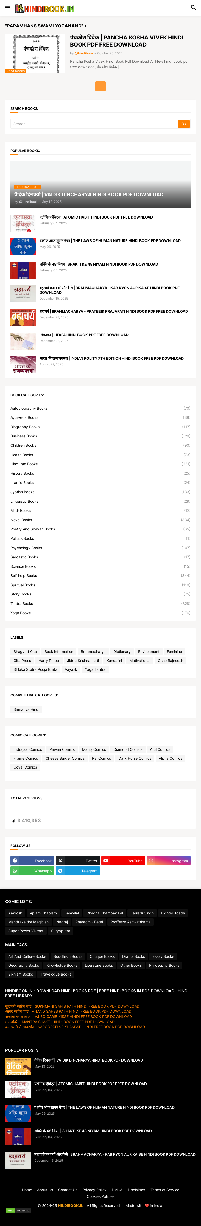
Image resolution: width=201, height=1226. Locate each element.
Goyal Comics (25, 767)
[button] (7, 7)
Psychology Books (100, 548)
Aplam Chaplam (43, 913)
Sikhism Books (20, 974)
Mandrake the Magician (28, 922)
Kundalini (114, 660)
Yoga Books (100, 613)
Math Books (100, 510)
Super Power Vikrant (25, 931)
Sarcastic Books (100, 557)
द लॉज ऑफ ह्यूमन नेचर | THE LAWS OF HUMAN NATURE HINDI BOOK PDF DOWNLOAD (110, 240)
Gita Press (22, 660)
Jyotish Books (100, 492)
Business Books (100, 436)
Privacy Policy (94, 1190)
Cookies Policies (100, 1196)
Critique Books (102, 956)
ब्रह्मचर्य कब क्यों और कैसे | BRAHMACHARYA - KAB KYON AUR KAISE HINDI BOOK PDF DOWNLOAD (110, 290)
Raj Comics (101, 758)
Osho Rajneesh (170, 660)
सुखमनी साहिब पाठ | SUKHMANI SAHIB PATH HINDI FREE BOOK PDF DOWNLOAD (72, 1006)
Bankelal (71, 913)
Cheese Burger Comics (65, 758)
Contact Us (67, 1190)
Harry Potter (48, 660)
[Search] (94, 124)
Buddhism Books (68, 956)
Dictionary (122, 651)
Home (27, 1190)
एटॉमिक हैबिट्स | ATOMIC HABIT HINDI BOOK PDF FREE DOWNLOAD (96, 217)
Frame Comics (26, 758)
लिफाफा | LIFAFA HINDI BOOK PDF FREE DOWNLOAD (84, 335)
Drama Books (133, 956)
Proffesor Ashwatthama (130, 922)
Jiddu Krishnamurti (83, 660)
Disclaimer (136, 1190)
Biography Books (100, 426)
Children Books (100, 445)
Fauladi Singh (142, 913)
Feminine (174, 651)
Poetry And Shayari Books (100, 529)
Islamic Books (100, 482)
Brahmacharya (93, 651)
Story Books (100, 594)
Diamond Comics (128, 749)
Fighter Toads (173, 913)
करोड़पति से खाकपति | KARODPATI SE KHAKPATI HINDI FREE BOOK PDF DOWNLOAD (75, 1026)
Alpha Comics (170, 758)
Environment (148, 651)
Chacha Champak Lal (104, 913)
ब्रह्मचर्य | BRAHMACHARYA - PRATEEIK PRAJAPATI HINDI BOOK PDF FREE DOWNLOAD (114, 311)
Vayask (71, 669)
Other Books (131, 965)
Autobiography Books (100, 408)
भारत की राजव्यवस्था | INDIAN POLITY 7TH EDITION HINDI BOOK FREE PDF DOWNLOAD (112, 358)
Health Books (100, 454)
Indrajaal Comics (28, 749)
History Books (100, 473)
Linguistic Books (100, 501)
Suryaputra (60, 931)
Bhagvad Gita (25, 651)
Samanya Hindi (26, 709)
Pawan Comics (62, 749)
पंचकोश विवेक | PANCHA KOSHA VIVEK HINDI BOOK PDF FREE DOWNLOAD (126, 41)
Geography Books (23, 965)
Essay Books (163, 956)
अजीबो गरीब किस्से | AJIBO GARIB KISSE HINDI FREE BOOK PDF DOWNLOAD (68, 1016)
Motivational (140, 660)
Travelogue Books (56, 974)
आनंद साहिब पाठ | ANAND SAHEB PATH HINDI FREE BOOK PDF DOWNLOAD (68, 1011)
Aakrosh (15, 913)
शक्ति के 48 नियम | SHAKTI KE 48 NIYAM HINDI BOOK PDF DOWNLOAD (99, 264)
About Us (45, 1190)
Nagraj (62, 922)
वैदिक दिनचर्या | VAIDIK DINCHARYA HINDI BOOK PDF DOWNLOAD (88, 1060)
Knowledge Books (62, 965)
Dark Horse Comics (135, 758)
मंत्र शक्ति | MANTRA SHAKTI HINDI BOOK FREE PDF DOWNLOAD (60, 1021)
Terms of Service (164, 1190)
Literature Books (99, 965)
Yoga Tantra (95, 669)
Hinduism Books (100, 464)
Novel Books (100, 520)
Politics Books (100, 538)
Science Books (100, 566)
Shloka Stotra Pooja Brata (35, 669)
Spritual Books (100, 585)
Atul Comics (160, 749)
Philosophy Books (164, 965)
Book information (58, 651)
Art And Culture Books (27, 956)
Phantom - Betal (89, 922)
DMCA (117, 1190)
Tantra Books (100, 603)
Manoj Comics (94, 749)
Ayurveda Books (100, 417)
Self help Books (100, 575)
